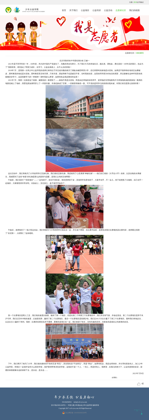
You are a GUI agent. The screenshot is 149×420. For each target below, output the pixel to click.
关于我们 (73, 10)
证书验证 (140, 2)
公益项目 (85, 10)
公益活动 (108, 10)
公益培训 (96, 10)
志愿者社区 (121, 10)
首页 (64, 10)
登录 (135, 2)
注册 (130, 2)
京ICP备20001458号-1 (58, 405)
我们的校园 (134, 10)
